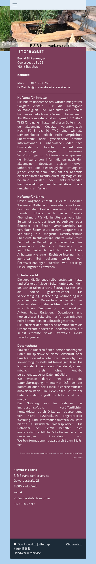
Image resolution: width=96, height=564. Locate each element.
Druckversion (25, 544)
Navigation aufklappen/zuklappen (48, 5)
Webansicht (74, 544)
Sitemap (44, 544)
